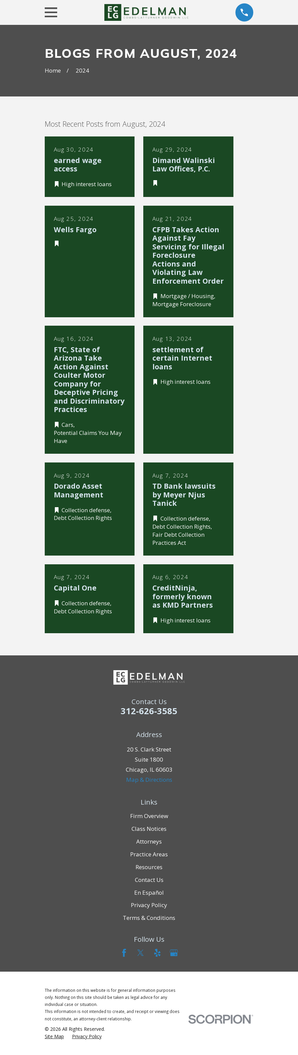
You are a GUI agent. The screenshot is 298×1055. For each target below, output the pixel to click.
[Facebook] (124, 953)
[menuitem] (54, 1036)
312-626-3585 (149, 711)
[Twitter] (141, 953)
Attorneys (149, 841)
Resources (149, 867)
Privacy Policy (149, 905)
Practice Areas (149, 854)
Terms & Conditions (149, 918)
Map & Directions (149, 779)
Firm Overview (149, 816)
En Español (149, 892)
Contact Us (149, 880)
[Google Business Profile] (174, 953)
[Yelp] (157, 953)
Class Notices (149, 829)
